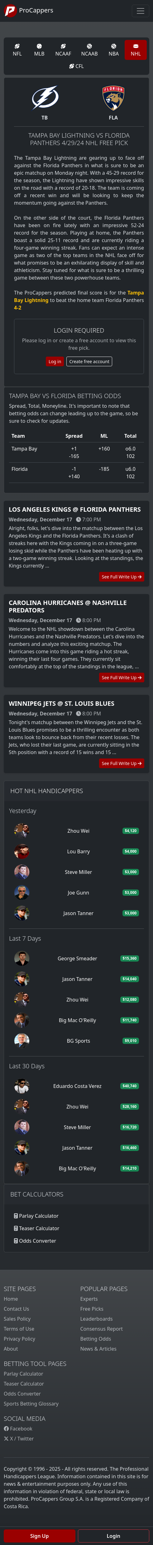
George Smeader (77, 958)
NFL (17, 50)
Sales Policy (17, 1318)
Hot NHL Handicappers (46, 791)
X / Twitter (19, 1438)
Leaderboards (96, 1318)
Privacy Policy (19, 1338)
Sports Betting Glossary (31, 1403)
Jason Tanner (78, 913)
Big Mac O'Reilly (77, 1020)
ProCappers (28, 11)
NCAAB (89, 50)
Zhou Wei (78, 830)
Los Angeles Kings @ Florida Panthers (75, 509)
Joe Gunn (78, 892)
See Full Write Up (121, 577)
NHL (136, 50)
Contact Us (16, 1308)
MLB (39, 50)
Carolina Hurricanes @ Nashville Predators (68, 606)
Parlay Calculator (39, 1215)
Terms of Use (19, 1328)
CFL (76, 66)
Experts (89, 1298)
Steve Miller (78, 872)
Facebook (18, 1428)
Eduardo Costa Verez (77, 1086)
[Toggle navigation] (140, 11)
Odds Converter (37, 1240)
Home (11, 1298)
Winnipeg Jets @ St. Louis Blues (61, 703)
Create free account (89, 361)
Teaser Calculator (39, 1228)
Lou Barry (78, 851)
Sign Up (39, 1536)
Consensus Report (101, 1328)
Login (113, 1536)
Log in (55, 361)
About (11, 1348)
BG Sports (78, 1040)
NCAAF (63, 50)
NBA (114, 50)
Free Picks (92, 1308)
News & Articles (98, 1348)
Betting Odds (95, 1338)
